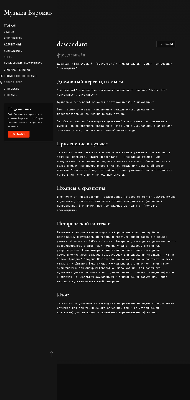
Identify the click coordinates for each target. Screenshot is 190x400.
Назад (166, 44)
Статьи (14, 105)
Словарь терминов (22, 147)
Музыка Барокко (21, 48)
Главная (15, 99)
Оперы (13, 131)
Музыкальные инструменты (18, 138)
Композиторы (18, 124)
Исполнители (18, 112)
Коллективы (17, 118)
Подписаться (24, 214)
